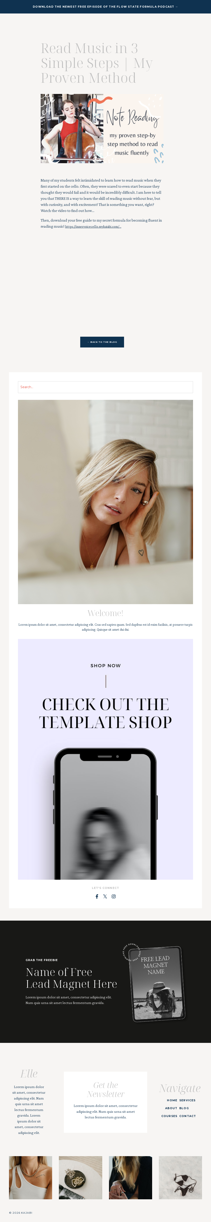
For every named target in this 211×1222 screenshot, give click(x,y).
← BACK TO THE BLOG (102, 342)
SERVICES (186, 1100)
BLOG (182, 1107)
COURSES (167, 1115)
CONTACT (186, 1115)
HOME (170, 1100)
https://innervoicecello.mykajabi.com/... (97, 226)
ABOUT (170, 1107)
